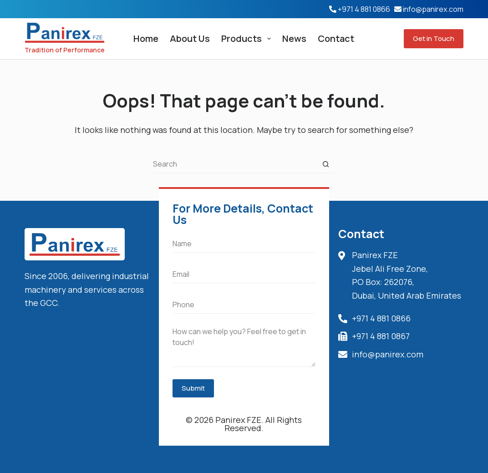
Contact (336, 38)
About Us (190, 38)
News (294, 38)
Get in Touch (433, 38)
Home (145, 38)
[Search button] (326, 164)
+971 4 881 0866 (364, 9)
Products (247, 38)
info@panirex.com (433, 9)
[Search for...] (235, 164)
